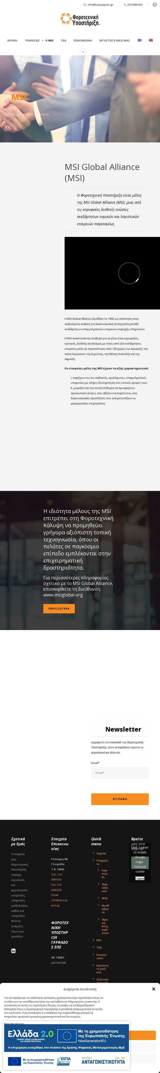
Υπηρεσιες (32, 40)
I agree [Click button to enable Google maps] (140, 878)
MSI (50, 40)
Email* (120, 770)
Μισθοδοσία (105, 909)
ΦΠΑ (105, 898)
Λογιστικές (105, 873)
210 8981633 (134, 4)
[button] (154, 989)
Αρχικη (12, 40)
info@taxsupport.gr (101, 4)
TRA (63, 40)
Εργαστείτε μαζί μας (114, 40)
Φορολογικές (105, 887)
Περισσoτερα (59, 608)
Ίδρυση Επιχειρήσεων (105, 926)
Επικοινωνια (83, 40)
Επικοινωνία (101, 956)
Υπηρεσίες (102, 862)
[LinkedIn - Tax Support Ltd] (14, 951)
